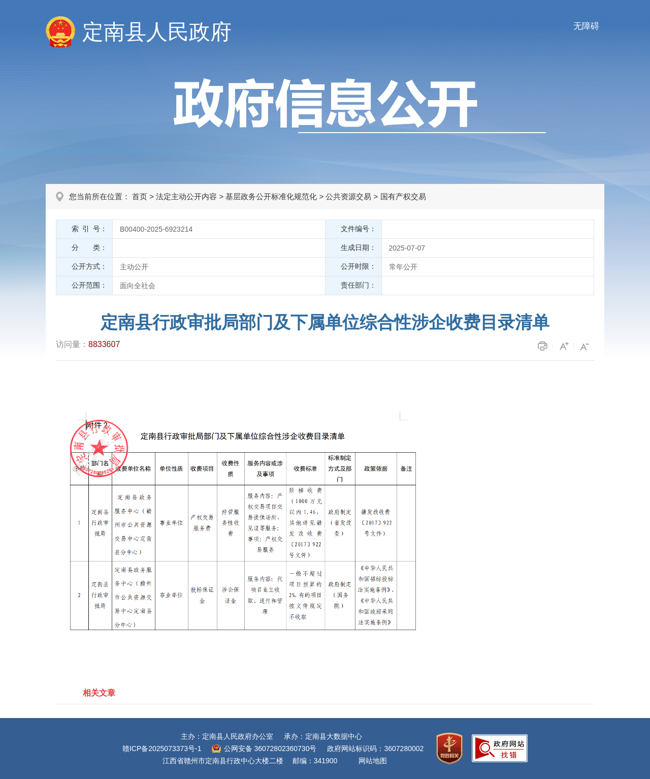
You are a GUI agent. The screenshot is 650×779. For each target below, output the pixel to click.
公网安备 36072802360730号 (270, 748)
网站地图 (373, 761)
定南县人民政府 (157, 32)
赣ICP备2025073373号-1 (162, 748)
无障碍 (586, 26)
